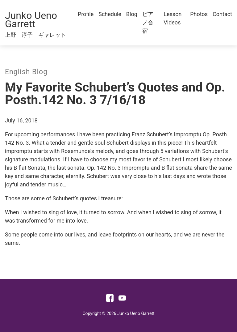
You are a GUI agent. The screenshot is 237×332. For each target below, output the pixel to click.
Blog (131, 14)
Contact (222, 14)
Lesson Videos (172, 18)
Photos (199, 14)
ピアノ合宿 (147, 22)
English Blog (26, 72)
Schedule (109, 14)
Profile (86, 14)
